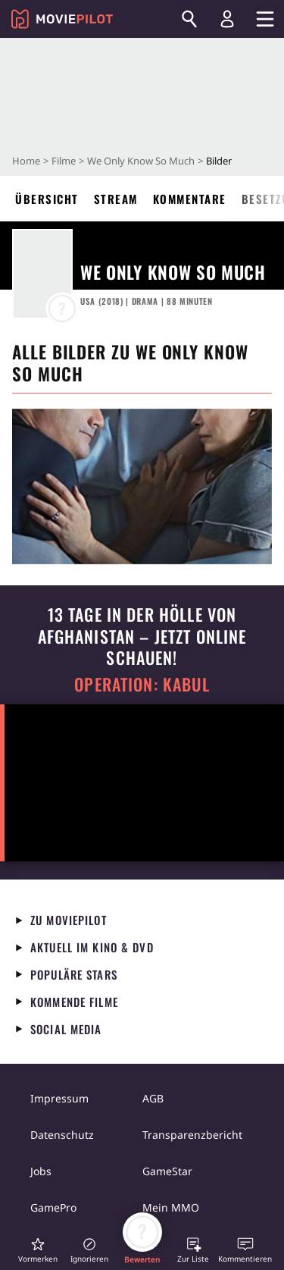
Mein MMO (170, 1207)
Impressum (59, 1098)
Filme (63, 161)
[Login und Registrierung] (227, 19)
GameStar (167, 1171)
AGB (153, 1098)
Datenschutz (62, 1134)
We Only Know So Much (141, 161)
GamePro (53, 1207)
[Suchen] (189, 19)
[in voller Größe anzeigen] (142, 487)
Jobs (40, 1171)
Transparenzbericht (192, 1134)
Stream (116, 198)
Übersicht (47, 198)
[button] (38, 1250)
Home (26, 161)
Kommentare (189, 198)
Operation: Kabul (141, 684)
